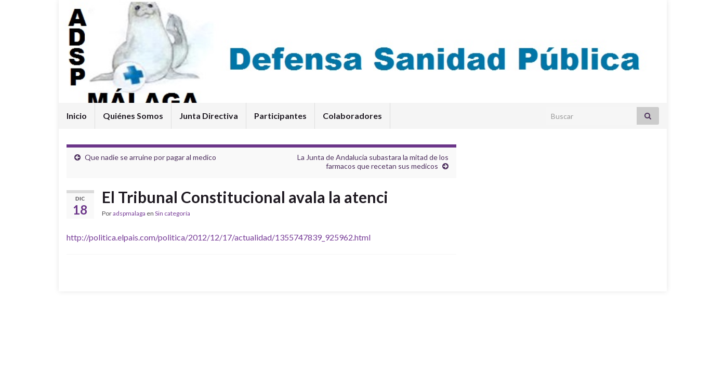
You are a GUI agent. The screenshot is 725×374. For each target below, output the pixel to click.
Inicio (77, 116)
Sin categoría (172, 213)
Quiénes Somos (133, 116)
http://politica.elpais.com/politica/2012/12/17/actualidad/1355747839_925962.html (219, 237)
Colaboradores (352, 116)
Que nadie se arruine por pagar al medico (150, 157)
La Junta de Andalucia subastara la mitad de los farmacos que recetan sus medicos (373, 161)
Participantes (280, 116)
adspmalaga (129, 213)
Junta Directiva (208, 116)
